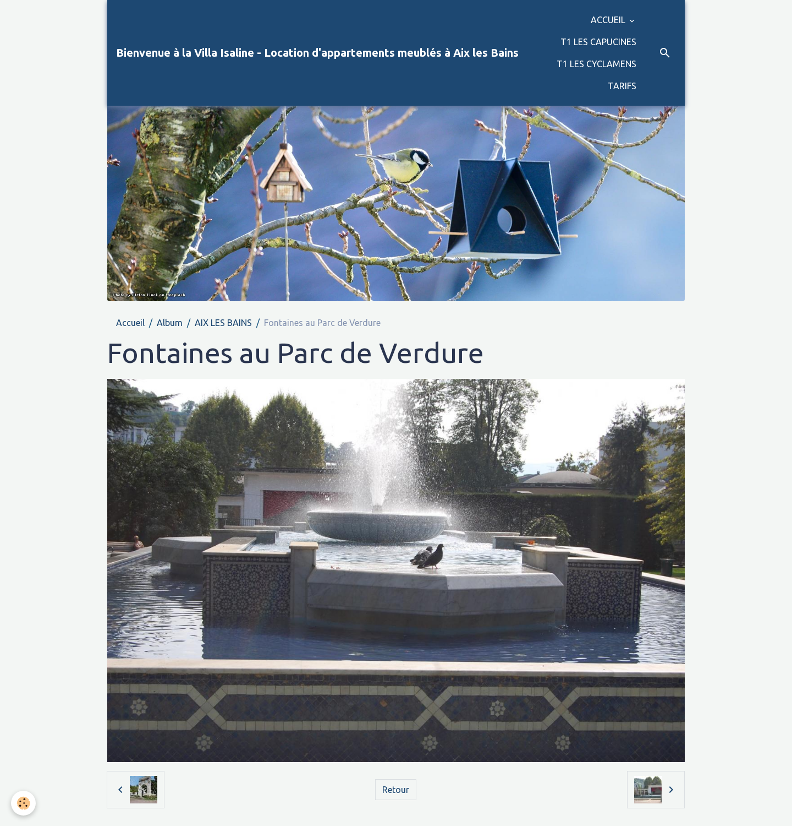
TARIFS (622, 86)
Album (170, 323)
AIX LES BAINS (223, 323)
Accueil (130, 323)
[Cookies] (23, 803)
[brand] (317, 53)
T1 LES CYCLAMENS (596, 64)
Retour (395, 790)
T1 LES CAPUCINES (598, 42)
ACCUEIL (609, 20)
